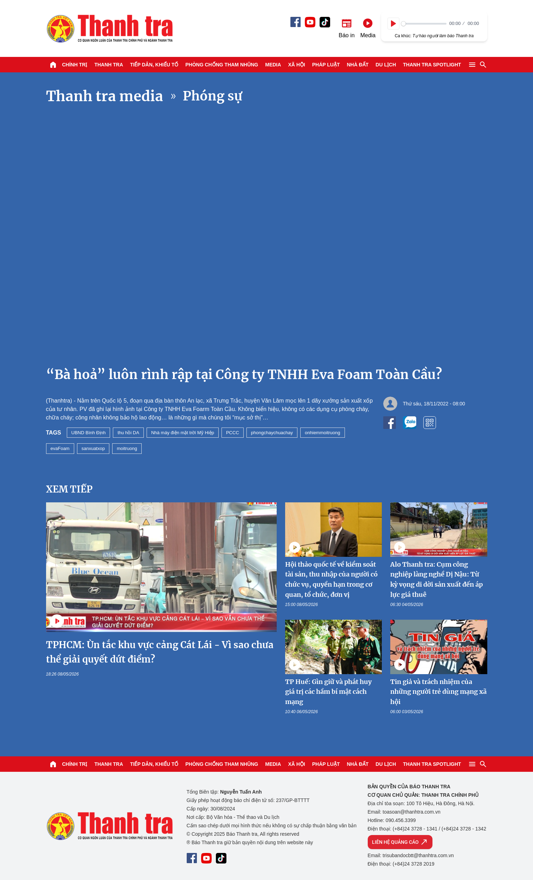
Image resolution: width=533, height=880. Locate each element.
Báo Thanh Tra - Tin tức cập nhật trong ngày (109, 28)
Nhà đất (357, 64)
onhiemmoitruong (322, 432)
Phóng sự (212, 96)
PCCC (232, 432)
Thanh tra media (104, 96)
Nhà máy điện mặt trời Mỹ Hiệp (182, 432)
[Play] (393, 24)
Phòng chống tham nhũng (221, 64)
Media (273, 64)
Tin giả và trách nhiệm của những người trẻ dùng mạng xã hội (438, 692)
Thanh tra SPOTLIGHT (432, 64)
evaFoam (60, 448)
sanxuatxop (93, 448)
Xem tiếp (69, 489)
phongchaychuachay (272, 432)
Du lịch (385, 64)
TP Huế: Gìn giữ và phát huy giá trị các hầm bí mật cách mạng (328, 692)
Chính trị (75, 64)
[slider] (424, 23)
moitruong (127, 448)
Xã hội (296, 64)
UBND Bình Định (88, 432)
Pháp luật (326, 64)
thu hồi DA (128, 432)
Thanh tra (108, 64)
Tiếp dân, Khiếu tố (154, 64)
